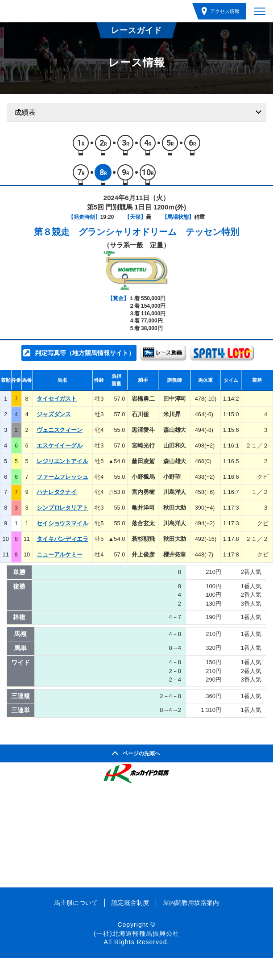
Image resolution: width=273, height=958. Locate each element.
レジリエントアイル (62, 461)
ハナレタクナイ (57, 492)
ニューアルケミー (60, 554)
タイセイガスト (57, 398)
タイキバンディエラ (62, 538)
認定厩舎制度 (130, 902)
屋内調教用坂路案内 (191, 902)
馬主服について (76, 902)
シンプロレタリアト (62, 508)
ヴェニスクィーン (60, 430)
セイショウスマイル (62, 523)
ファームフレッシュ (62, 476)
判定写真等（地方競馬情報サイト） (85, 352)
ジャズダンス (54, 414)
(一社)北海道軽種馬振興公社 (136, 933)
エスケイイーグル (60, 445)
